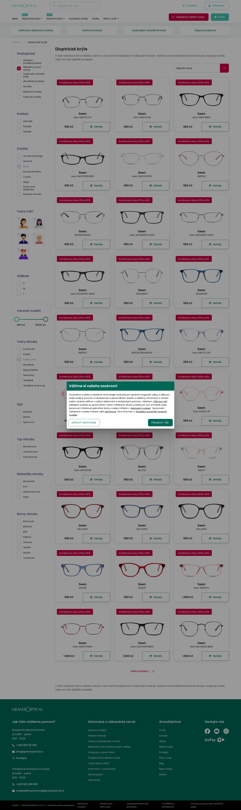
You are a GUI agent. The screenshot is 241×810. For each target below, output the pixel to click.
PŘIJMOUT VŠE (160, 422)
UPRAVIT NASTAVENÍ (83, 422)
